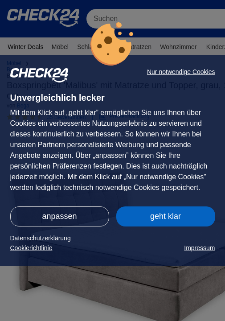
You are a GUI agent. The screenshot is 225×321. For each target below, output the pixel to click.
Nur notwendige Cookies (181, 71)
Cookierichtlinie (31, 247)
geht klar (165, 216)
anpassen (59, 216)
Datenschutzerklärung (40, 238)
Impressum (199, 247)
